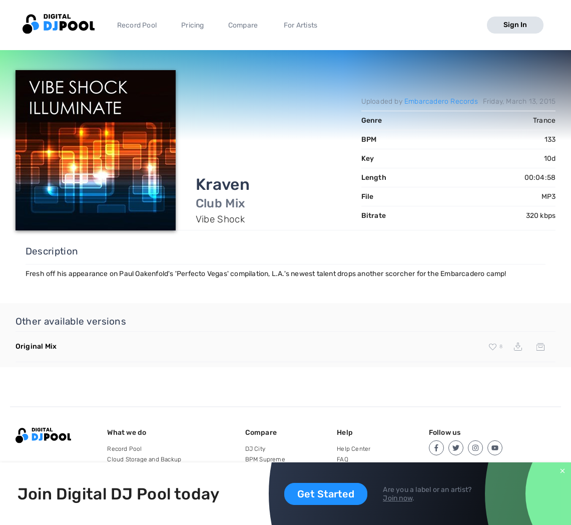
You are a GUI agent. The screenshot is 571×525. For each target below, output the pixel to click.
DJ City (255, 448)
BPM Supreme (265, 459)
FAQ (342, 459)
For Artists (300, 25)
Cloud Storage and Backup (144, 459)
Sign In (515, 25)
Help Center (353, 448)
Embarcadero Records (441, 101)
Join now (397, 498)
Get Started (325, 494)
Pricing (192, 25)
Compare (243, 25)
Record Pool (137, 25)
